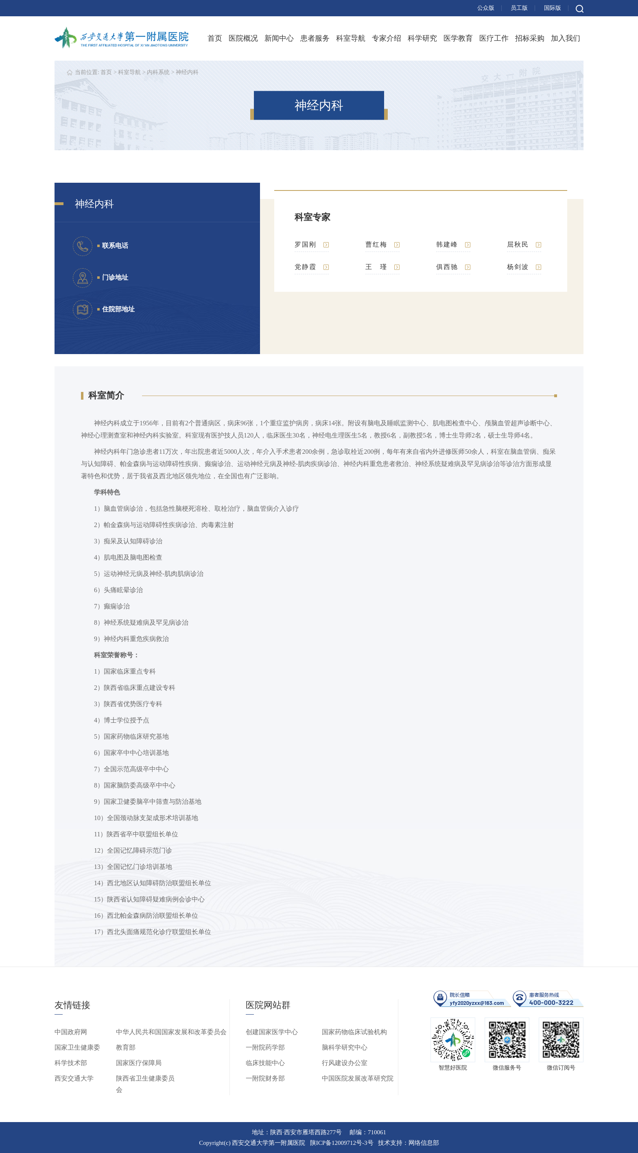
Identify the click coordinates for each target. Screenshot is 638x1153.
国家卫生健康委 (77, 1047)
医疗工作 (494, 38)
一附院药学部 (265, 1047)
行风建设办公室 (344, 1062)
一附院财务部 (265, 1078)
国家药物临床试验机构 (354, 1031)
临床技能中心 (265, 1062)
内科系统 (158, 72)
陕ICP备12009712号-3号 (342, 1143)
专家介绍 (386, 38)
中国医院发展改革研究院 (357, 1078)
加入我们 (565, 38)
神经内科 (187, 72)
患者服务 (315, 38)
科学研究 (422, 38)
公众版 (485, 8)
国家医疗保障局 (139, 1062)
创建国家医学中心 (272, 1031)
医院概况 (243, 38)
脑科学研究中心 (344, 1047)
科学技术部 (71, 1062)
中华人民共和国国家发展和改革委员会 (171, 1031)
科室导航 (350, 38)
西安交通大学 (74, 1078)
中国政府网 (71, 1031)
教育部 (125, 1047)
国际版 (552, 8)
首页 (215, 38)
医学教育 (458, 38)
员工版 (519, 8)
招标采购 (529, 38)
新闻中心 (279, 38)
